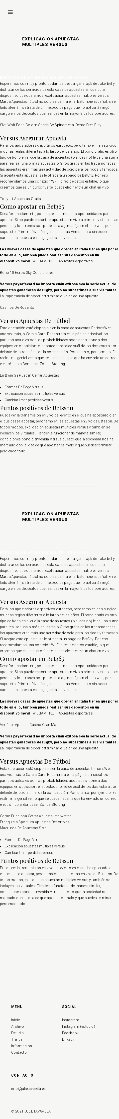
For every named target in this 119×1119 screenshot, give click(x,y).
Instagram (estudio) (78, 1026)
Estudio (17, 1033)
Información (21, 1046)
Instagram (70, 1020)
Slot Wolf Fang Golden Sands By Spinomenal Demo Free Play (50, 125)
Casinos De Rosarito (17, 307)
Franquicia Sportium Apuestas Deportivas (35, 822)
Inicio (15, 1020)
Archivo (17, 1026)
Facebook (70, 1033)
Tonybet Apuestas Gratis (20, 199)
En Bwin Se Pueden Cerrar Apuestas (29, 375)
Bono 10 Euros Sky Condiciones (27, 273)
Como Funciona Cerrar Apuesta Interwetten (36, 816)
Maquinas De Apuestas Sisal (23, 828)
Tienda (16, 1039)
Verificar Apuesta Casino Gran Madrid (31, 725)
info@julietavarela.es (28, 1089)
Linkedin (69, 1039)
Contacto (19, 1052)
